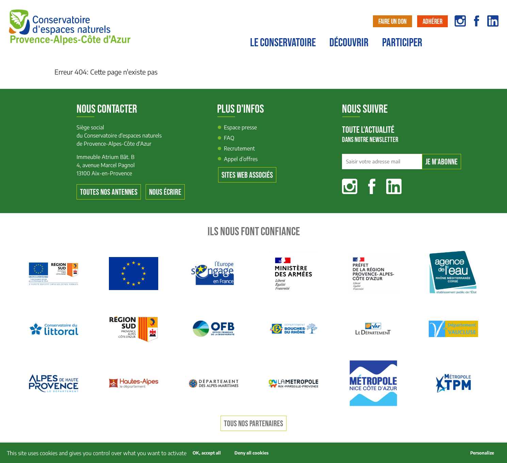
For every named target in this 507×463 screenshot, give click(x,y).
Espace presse (240, 127)
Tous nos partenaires (253, 424)
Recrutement (239, 148)
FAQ (229, 137)
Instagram (349, 186)
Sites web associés (247, 175)
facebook (476, 21)
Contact (488, 46)
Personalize (482, 453)
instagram (460, 21)
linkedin (492, 21)
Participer (402, 43)
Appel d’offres (241, 159)
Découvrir (349, 43)
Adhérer (432, 21)
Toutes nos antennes (108, 192)
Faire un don (392, 21)
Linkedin (394, 186)
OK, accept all (207, 453)
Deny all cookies (251, 453)
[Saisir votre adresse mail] (382, 162)
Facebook (371, 186)
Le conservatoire (283, 43)
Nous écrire (165, 192)
